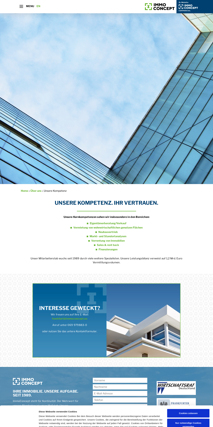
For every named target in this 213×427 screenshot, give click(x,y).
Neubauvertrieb (108, 231)
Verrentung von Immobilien (108, 240)
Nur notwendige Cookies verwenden (188, 404)
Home (24, 190)
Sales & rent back (108, 244)
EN (38, 6)
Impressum (73, 413)
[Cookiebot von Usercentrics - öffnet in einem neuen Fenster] (19, 421)
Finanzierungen (108, 249)
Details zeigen (46, 421)
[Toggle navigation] (21, 6)
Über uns (35, 190)
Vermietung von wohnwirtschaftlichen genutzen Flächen (108, 227)
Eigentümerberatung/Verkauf (108, 223)
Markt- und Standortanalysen (108, 236)
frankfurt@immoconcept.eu (69, 318)
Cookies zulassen (188, 392)
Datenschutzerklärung (51, 413)
